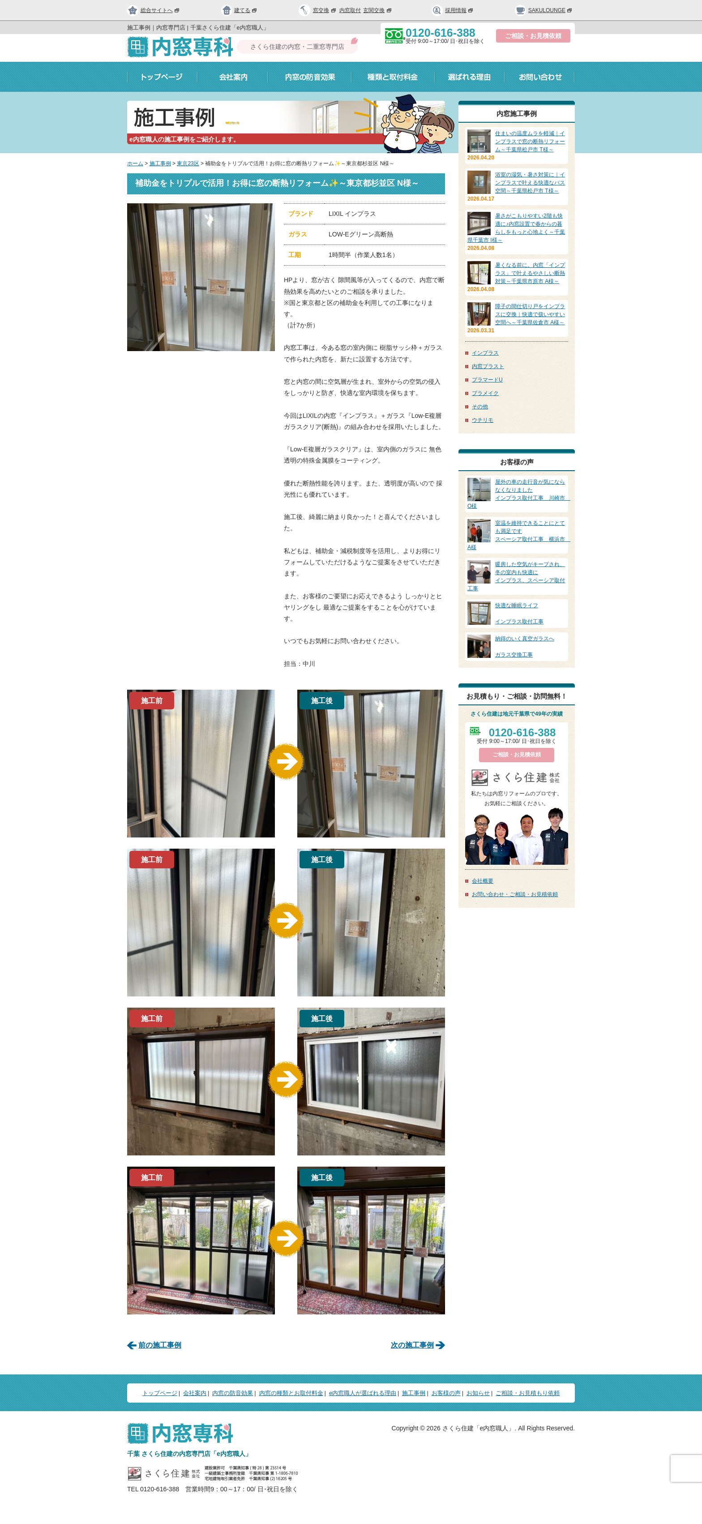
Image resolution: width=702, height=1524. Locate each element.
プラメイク (485, 393)
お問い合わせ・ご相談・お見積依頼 (515, 894)
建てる (239, 10)
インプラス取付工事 (516, 613)
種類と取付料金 (393, 77)
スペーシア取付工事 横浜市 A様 (518, 534)
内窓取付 (350, 10)
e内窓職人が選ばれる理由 (362, 1393)
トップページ (162, 77)
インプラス (485, 353)
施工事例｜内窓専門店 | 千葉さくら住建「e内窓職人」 (198, 27)
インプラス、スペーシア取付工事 (516, 576)
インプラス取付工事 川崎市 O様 (518, 493)
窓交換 (325, 10)
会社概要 (482, 881)
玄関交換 (378, 10)
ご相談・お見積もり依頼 (528, 1393)
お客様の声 (446, 1393)
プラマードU (487, 380)
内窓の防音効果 (309, 77)
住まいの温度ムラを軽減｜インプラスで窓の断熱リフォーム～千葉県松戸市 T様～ (530, 141)
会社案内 (232, 77)
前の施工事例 (159, 1345)
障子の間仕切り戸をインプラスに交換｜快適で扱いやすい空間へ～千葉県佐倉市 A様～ (530, 314)
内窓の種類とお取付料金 (291, 1393)
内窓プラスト (488, 366)
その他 (480, 407)
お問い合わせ (540, 77)
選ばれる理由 (470, 77)
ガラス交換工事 (516, 646)
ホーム (135, 163)
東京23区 (188, 163)
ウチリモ (482, 420)
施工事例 (160, 163)
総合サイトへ (153, 10)
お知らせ (478, 1393)
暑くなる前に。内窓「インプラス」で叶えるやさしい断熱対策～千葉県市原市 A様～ (530, 273)
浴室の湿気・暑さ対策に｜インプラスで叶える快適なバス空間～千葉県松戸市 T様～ (530, 183)
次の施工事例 (412, 1345)
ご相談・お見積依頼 (533, 35)
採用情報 (453, 10)
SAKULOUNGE (544, 10)
